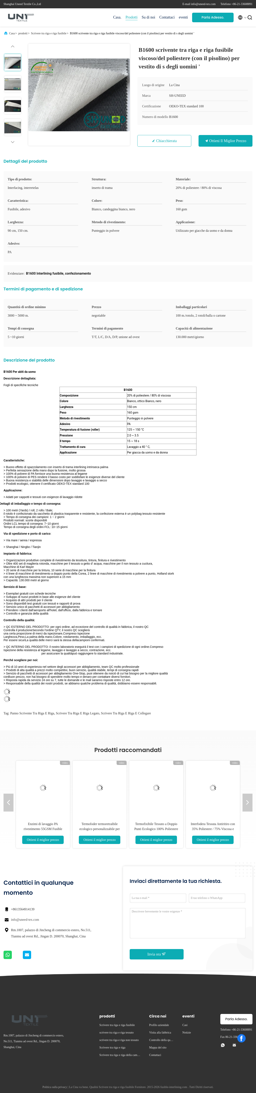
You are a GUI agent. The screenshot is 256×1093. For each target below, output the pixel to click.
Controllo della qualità (161, 1040)
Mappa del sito (157, 1047)
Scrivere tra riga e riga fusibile (48, 33)
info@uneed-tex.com (25, 919)
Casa (12, 33)
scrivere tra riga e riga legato (77, 713)
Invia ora (157, 954)
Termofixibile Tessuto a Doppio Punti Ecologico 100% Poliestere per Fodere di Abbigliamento (156, 829)
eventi (183, 17)
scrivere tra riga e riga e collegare (126, 713)
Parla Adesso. (213, 17)
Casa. (117, 17)
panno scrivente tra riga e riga (32, 713)
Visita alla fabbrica (160, 1032)
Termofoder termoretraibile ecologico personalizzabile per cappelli (99, 829)
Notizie (186, 1032)
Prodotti (132, 17)
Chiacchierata (166, 141)
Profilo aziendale (159, 1025)
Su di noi (148, 17)
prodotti (22, 33)
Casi (185, 1025)
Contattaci (167, 17)
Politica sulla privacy (55, 1087)
